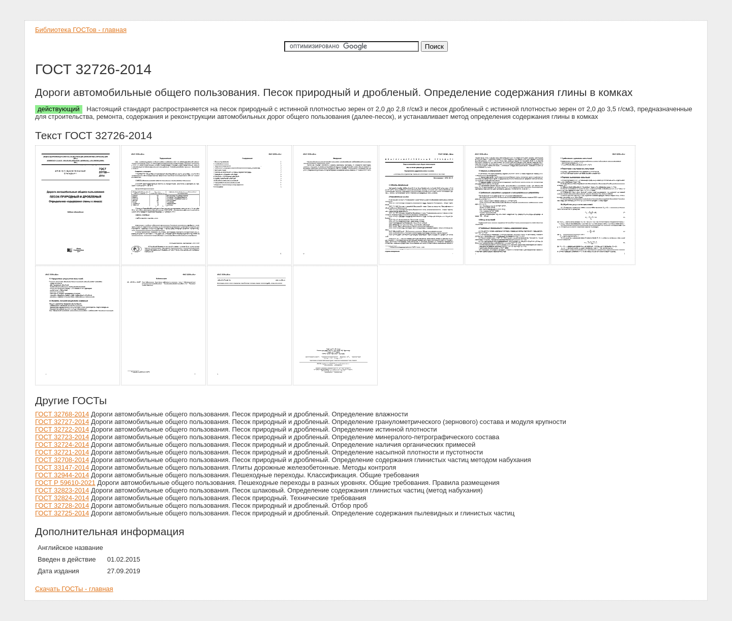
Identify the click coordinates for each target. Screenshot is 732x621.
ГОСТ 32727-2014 (62, 422)
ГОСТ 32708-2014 (62, 460)
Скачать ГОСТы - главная (74, 589)
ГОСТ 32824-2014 (62, 498)
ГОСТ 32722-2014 (62, 429)
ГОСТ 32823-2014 (62, 490)
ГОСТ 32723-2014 (62, 437)
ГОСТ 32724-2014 (62, 444)
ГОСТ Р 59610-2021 (65, 482)
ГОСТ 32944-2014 (62, 475)
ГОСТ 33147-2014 (62, 467)
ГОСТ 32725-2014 (62, 513)
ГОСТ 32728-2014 (62, 505)
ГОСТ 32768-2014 (62, 414)
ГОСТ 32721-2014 (62, 452)
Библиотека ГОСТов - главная (81, 30)
